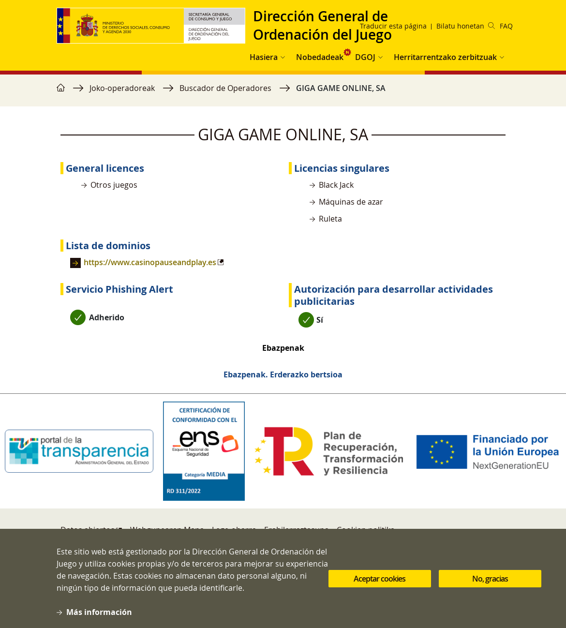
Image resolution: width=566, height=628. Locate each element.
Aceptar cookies (379, 586)
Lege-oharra (234, 529)
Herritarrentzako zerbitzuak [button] (445, 57)
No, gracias (490, 586)
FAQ (506, 25)
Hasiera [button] (264, 57)
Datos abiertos (87, 529)
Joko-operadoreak (122, 88)
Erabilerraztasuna (296, 529)
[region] (283, 93)
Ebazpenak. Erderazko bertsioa (283, 374)
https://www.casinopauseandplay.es (150, 262)
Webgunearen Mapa (167, 529)
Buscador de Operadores (225, 88)
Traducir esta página (393, 25)
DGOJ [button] (365, 57)
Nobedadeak (319, 57)
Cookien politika (366, 529)
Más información (99, 619)
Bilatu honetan (465, 25)
